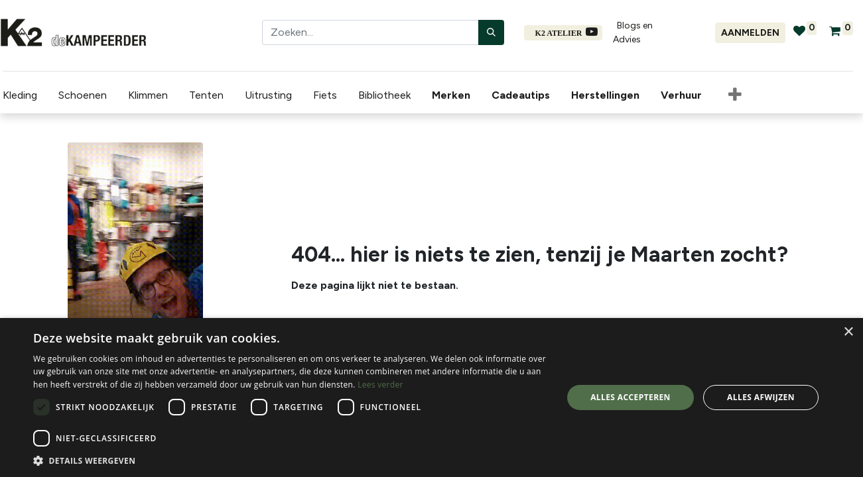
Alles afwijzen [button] (761, 397)
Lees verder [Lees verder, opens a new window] (380, 384)
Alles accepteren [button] (630, 397)
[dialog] (431, 397)
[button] (290, 460)
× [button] (848, 332)
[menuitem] (451, 93)
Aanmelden (750, 32)
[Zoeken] (491, 32)
